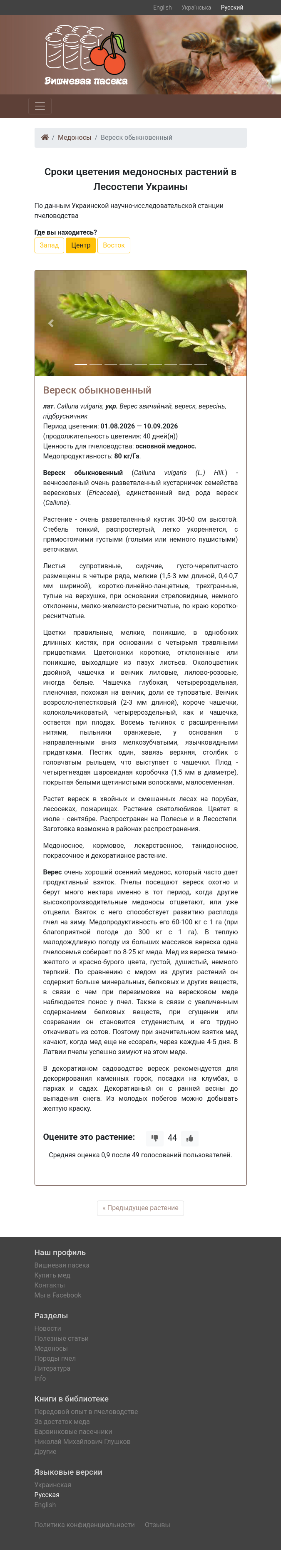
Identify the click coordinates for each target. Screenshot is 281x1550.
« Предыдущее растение (140, 1208)
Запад (49, 245)
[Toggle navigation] (40, 106)
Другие (46, 1452)
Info (40, 1378)
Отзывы (157, 1525)
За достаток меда (62, 1422)
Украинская (53, 1485)
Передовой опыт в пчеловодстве (86, 1412)
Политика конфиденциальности (85, 1525)
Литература (53, 1368)
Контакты (50, 1285)
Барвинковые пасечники (73, 1432)
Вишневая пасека (62, 1265)
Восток (114, 245)
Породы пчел (55, 1358)
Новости (48, 1328)
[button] (51, 323)
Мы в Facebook (58, 1295)
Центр (80, 245)
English (162, 7)
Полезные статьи (62, 1338)
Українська (196, 7)
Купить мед (52, 1275)
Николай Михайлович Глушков (83, 1442)
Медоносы (74, 137)
